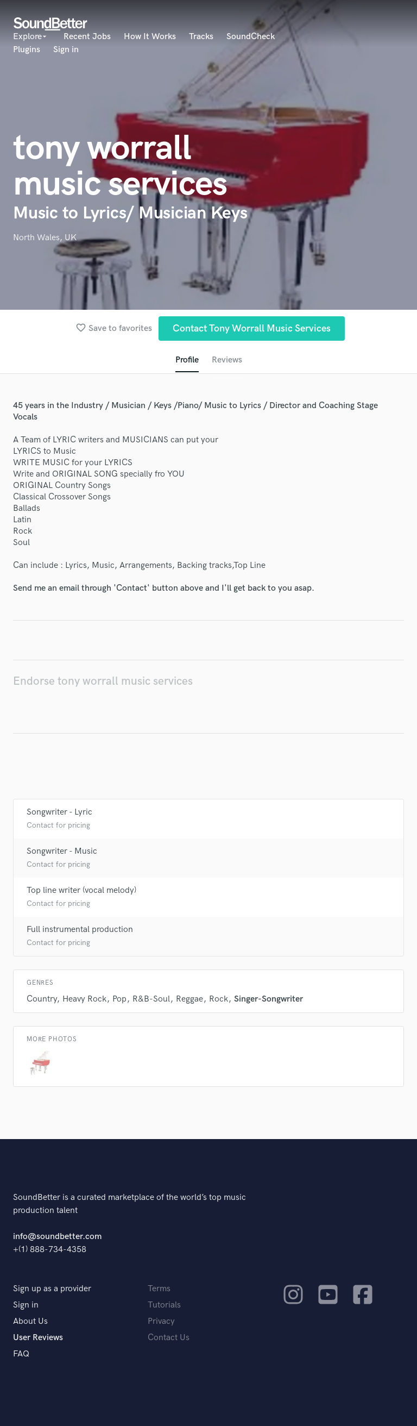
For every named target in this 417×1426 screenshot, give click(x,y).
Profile (187, 360)
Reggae (189, 999)
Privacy (161, 1321)
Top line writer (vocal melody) (81, 890)
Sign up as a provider (52, 1289)
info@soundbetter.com (57, 1236)
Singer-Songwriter (268, 999)
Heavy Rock (84, 999)
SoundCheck (250, 37)
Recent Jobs (87, 37)
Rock (218, 999)
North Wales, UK (45, 238)
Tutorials (164, 1305)
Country (41, 999)
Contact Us (168, 1338)
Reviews (227, 360)
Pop (119, 999)
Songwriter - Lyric (59, 812)
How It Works (150, 37)
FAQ (21, 1354)
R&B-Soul (151, 999)
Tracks (201, 37)
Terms (159, 1289)
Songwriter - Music (62, 851)
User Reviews (38, 1338)
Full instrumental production (80, 929)
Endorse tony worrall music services (103, 681)
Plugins (26, 50)
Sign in (66, 50)
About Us (30, 1321)
